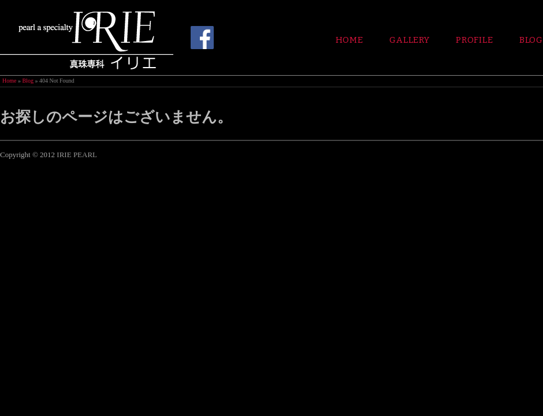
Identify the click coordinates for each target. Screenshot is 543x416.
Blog (531, 40)
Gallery (409, 40)
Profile (474, 40)
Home (349, 40)
